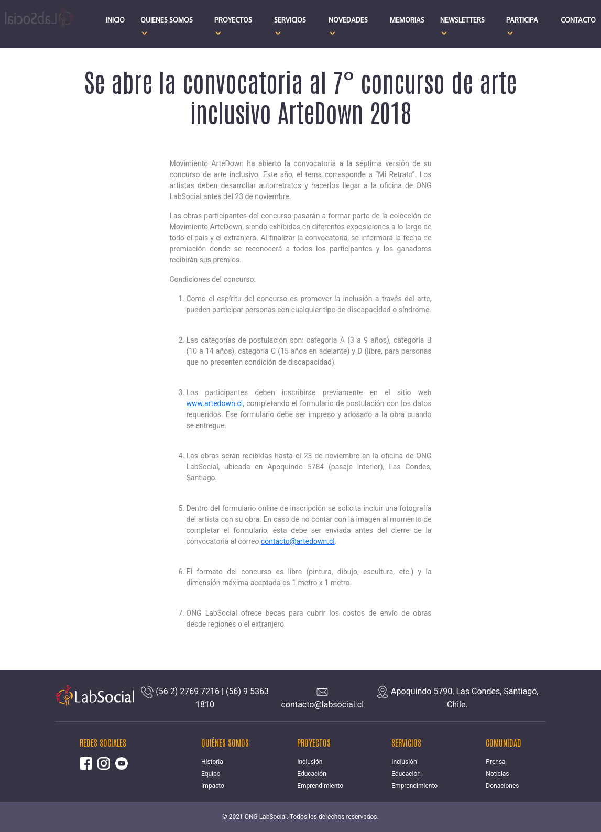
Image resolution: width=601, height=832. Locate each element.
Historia (212, 761)
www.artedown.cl (215, 403)
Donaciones (502, 786)
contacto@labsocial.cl (322, 704)
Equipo (211, 774)
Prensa (495, 761)
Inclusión (309, 761)
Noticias (497, 774)
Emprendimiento (320, 786)
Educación (311, 774)
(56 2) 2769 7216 (188, 691)
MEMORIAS (407, 21)
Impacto (212, 786)
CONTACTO (578, 21)
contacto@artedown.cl (298, 541)
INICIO (115, 21)
